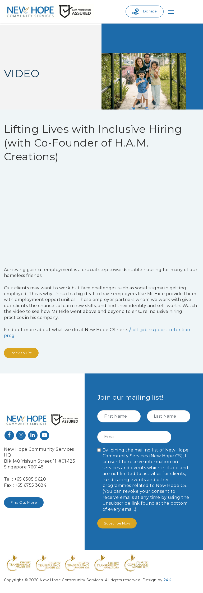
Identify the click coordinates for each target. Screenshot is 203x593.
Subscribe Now (117, 523)
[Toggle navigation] (171, 11)
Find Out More (24, 502)
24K (167, 580)
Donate (144, 11)
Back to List (21, 353)
